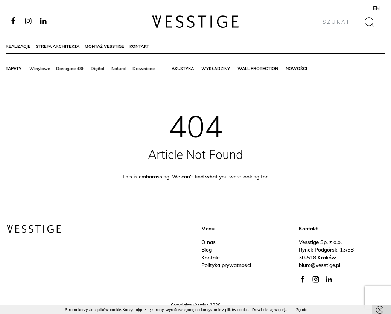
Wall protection (257, 68)
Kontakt (139, 46)
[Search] (341, 22)
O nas (208, 242)
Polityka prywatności (226, 265)
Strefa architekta (57, 46)
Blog (206, 249)
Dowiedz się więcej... (269, 309)
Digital (98, 68)
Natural (118, 68)
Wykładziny (215, 68)
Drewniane (143, 68)
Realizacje (18, 46)
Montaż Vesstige (104, 46)
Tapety (13, 68)
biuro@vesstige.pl (319, 265)
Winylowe (39, 68)
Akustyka (183, 68)
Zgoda (301, 309)
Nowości (296, 68)
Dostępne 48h (70, 68)
